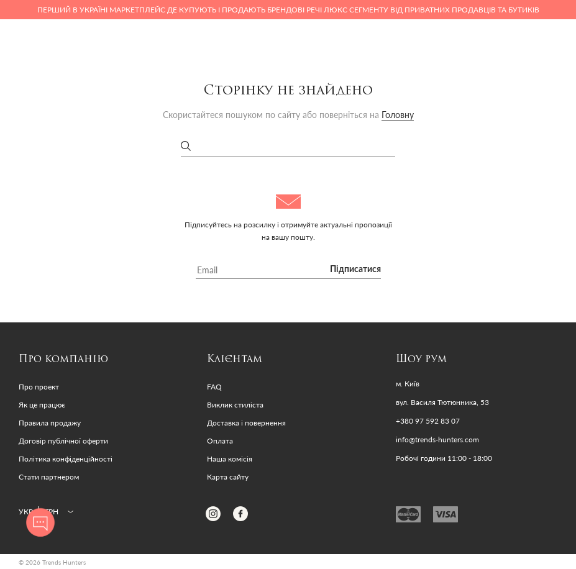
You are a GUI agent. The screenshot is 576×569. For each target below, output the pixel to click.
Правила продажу (50, 422)
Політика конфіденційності (65, 458)
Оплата (220, 440)
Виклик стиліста (235, 404)
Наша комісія (229, 458)
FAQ (214, 386)
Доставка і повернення (246, 422)
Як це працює (42, 404)
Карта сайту (228, 476)
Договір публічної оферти (63, 440)
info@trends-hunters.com (437, 439)
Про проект (39, 386)
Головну (398, 114)
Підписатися (355, 269)
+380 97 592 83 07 (428, 421)
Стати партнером (49, 476)
